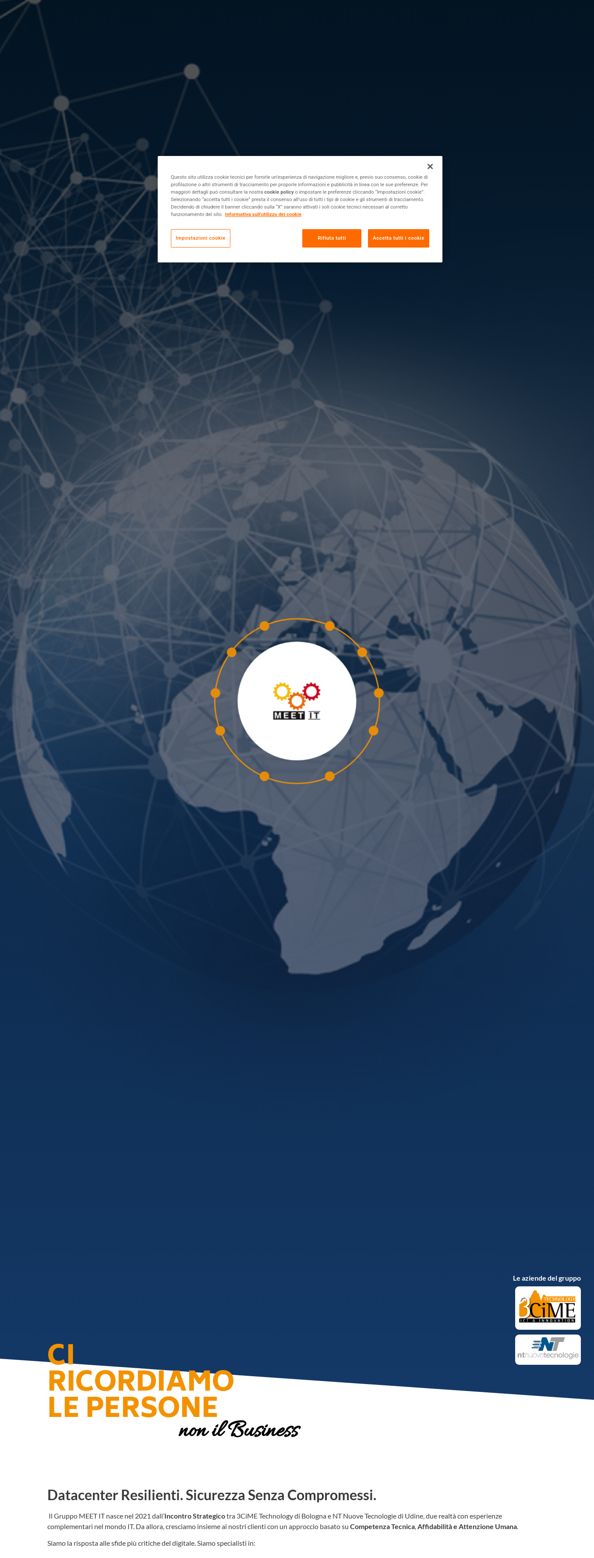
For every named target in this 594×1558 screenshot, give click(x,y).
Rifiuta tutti (332, 238)
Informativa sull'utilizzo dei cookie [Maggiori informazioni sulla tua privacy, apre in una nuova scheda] (263, 214)
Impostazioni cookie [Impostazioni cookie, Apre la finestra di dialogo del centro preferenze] (201, 238)
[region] (300, 209)
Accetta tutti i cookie (398, 238)
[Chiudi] (430, 166)
